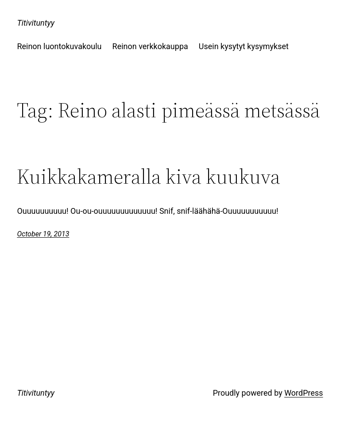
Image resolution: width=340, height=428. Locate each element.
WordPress (303, 392)
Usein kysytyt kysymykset (244, 46)
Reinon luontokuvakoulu (59, 46)
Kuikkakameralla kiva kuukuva (148, 176)
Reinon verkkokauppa (150, 46)
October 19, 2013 (43, 234)
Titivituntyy (35, 22)
